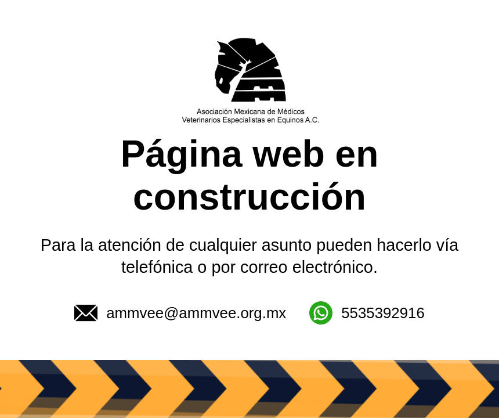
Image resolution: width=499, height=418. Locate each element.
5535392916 (366, 313)
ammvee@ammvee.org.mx (180, 313)
